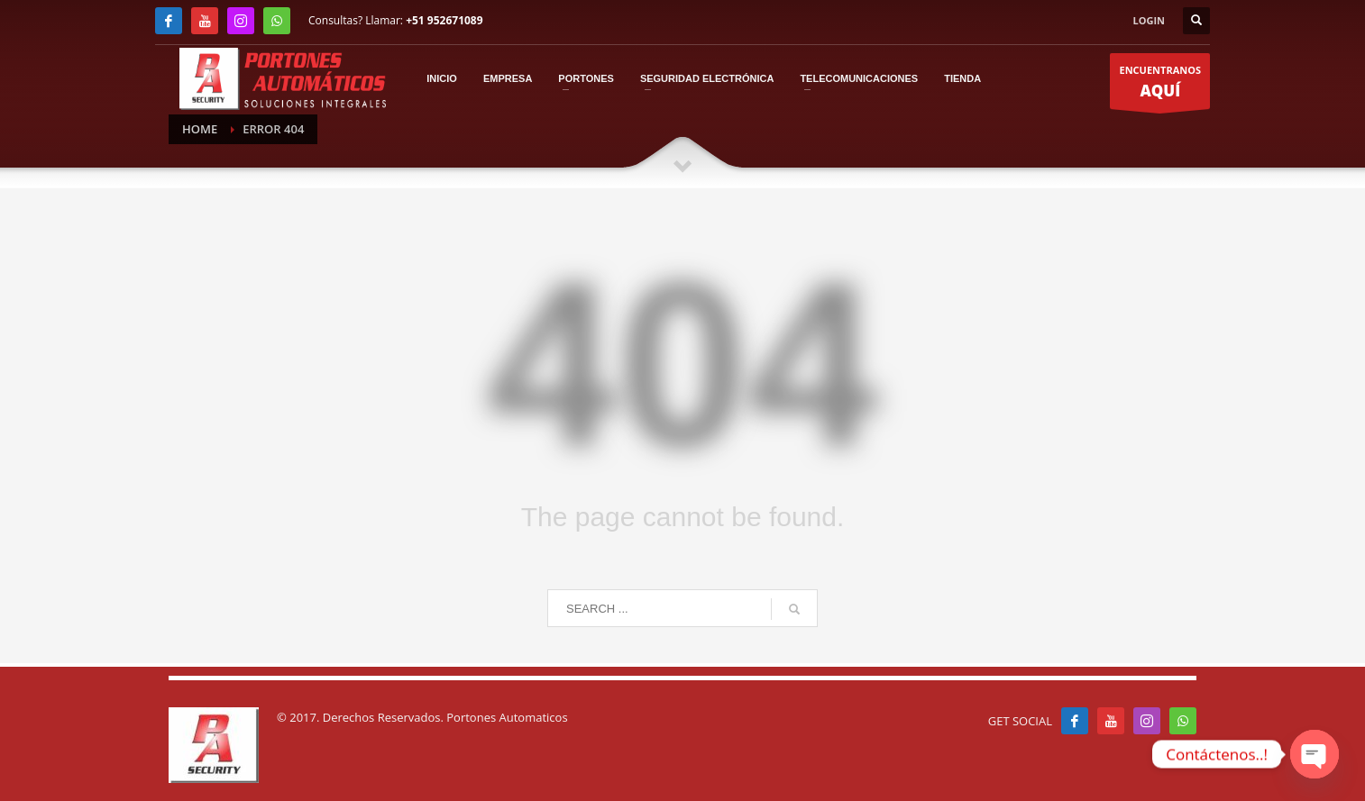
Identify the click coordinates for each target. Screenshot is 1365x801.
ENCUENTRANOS (1160, 86)
